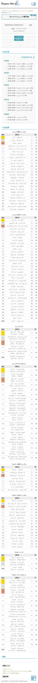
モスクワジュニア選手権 (25, 11)
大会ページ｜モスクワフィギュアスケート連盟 (17, 671)
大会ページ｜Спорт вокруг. (11, 673)
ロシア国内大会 (14, 11)
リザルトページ (7, 669)
